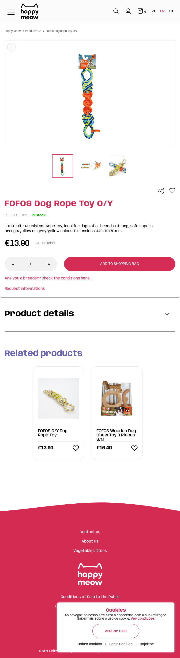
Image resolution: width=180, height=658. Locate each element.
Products (31, 31)
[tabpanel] (62, 166)
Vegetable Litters (90, 551)
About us (90, 541)
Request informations (25, 289)
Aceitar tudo (116, 631)
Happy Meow (13, 31)
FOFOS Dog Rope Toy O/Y (62, 31)
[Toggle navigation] (11, 12)
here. (85, 278)
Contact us (90, 532)
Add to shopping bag (119, 264)
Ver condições (143, 618)
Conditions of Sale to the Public (90, 597)
